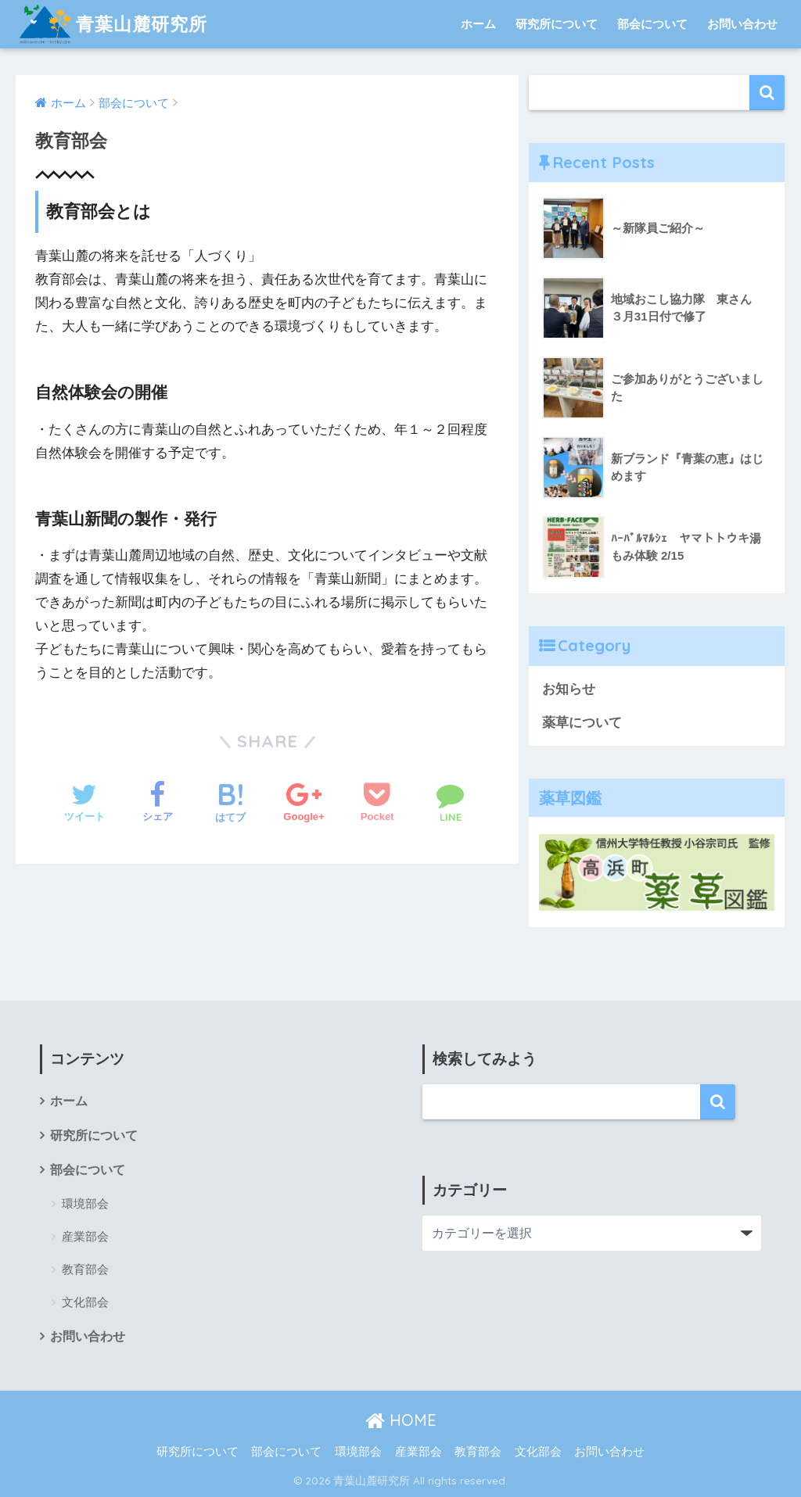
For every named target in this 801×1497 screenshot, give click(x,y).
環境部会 (85, 1203)
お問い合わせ (742, 23)
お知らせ (568, 689)
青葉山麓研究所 (113, 24)
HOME (400, 1420)
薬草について (582, 722)
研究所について (556, 23)
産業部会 (85, 1236)
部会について (652, 23)
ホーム (478, 23)
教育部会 (85, 1269)
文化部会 (85, 1302)
